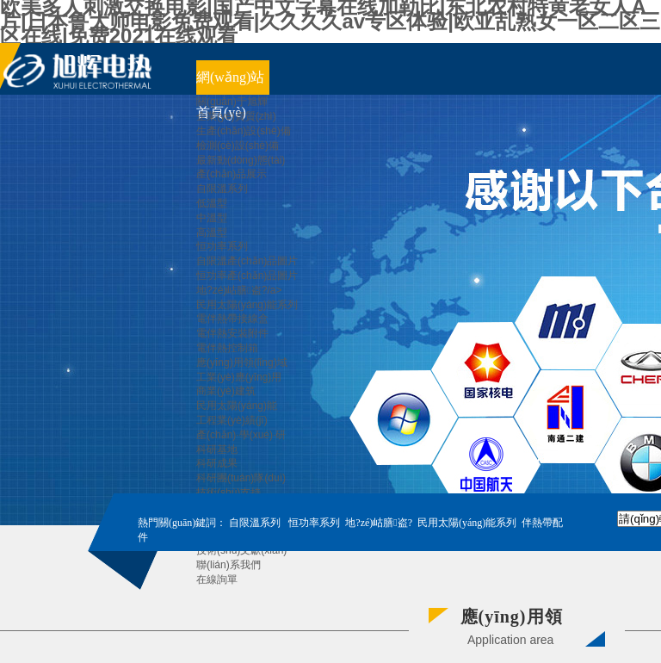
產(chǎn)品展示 (231, 174)
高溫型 (211, 232)
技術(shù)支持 (228, 492)
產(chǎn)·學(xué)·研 (241, 435)
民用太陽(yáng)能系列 (247, 305)
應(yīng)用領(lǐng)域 (241, 362)
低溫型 (211, 203)
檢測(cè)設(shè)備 (237, 145)
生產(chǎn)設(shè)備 (243, 131)
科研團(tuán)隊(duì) (241, 478)
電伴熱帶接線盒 (232, 319)
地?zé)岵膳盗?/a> (238, 290)
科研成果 (217, 463)
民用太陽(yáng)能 (236, 406)
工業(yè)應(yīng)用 (238, 377)
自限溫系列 (222, 189)
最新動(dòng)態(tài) (240, 160)
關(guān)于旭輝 (232, 102)
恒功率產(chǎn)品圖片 (247, 276)
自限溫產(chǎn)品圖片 (247, 261)
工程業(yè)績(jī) (232, 420)
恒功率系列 (222, 246)
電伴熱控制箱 (227, 348)
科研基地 (217, 449)
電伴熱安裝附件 (232, 333)
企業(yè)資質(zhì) (236, 116)
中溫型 (211, 218)
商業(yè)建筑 (226, 391)
